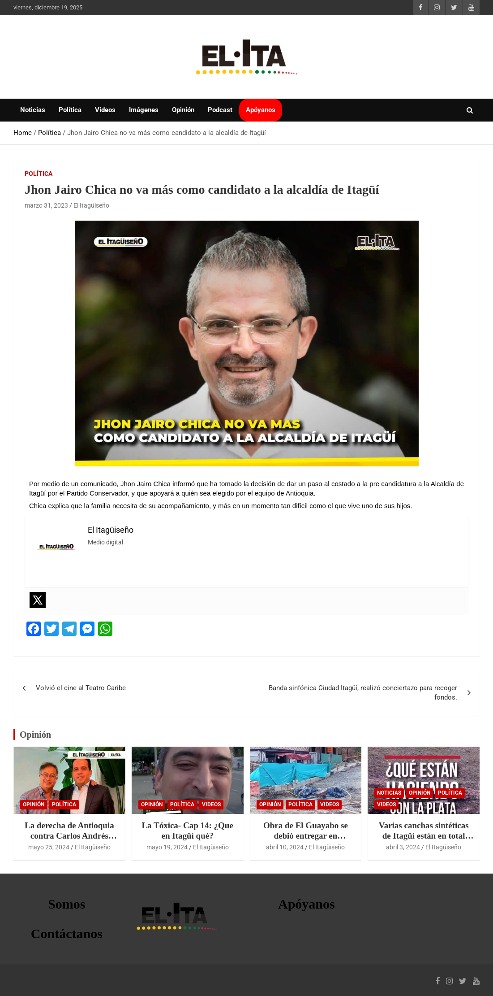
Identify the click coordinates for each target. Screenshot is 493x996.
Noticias (32, 110)
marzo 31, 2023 (46, 205)
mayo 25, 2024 (48, 847)
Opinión (183, 110)
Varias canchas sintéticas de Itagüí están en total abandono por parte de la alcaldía (423, 841)
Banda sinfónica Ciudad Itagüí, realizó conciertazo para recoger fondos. (363, 692)
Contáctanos (67, 933)
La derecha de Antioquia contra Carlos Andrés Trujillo (69, 836)
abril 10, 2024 (285, 847)
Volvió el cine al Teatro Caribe (81, 688)
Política (70, 110)
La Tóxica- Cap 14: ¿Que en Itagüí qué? (187, 830)
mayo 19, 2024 (167, 847)
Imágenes (144, 110)
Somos (66, 903)
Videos (105, 110)
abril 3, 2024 (403, 847)
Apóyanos (260, 110)
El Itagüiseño (91, 205)
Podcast (220, 110)
